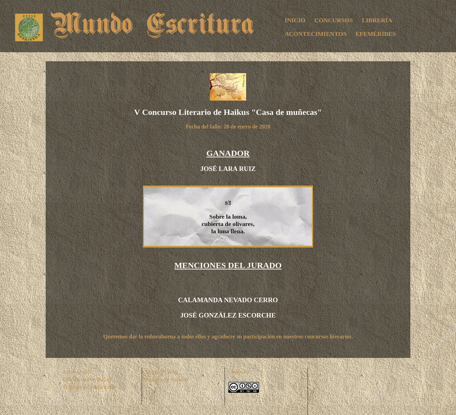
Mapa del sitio (161, 372)
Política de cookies (166, 379)
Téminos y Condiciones (88, 387)
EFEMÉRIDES (376, 33)
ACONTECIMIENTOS (315, 33)
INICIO (294, 20)
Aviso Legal (75, 372)
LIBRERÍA (377, 20)
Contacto (238, 372)
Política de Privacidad (86, 379)
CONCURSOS (333, 20)
